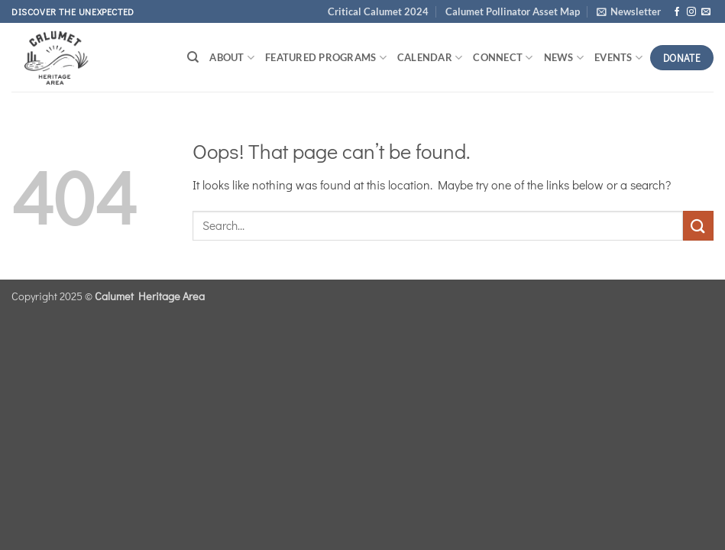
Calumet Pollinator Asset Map (512, 11)
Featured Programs (326, 57)
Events (618, 57)
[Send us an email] (705, 12)
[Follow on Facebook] (676, 12)
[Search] (193, 57)
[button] (629, 11)
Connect (502, 57)
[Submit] (698, 226)
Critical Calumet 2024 (378, 11)
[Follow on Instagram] (691, 12)
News (564, 57)
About (231, 57)
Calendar (430, 57)
